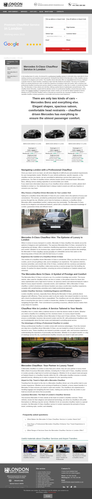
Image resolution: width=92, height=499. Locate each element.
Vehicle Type (49, 33)
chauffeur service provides (46, 252)
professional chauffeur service (57, 76)
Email (47, 40)
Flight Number (70, 27)
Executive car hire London (44, 486)
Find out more (52, 492)
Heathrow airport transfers (44, 473)
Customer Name (71, 33)
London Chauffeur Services (44, 472)
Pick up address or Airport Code (55, 19)
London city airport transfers (44, 478)
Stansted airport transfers (44, 476)
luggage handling (33, 90)
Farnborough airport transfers (45, 484)
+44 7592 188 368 (78, 5)
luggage (36, 151)
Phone (68, 40)
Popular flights (41, 487)
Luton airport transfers (43, 475)
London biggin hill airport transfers (46, 482)
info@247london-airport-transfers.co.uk (51, 5)
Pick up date (49, 27)
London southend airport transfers (46, 479)
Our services (40, 468)
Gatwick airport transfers (43, 481)
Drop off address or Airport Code (76, 19)
